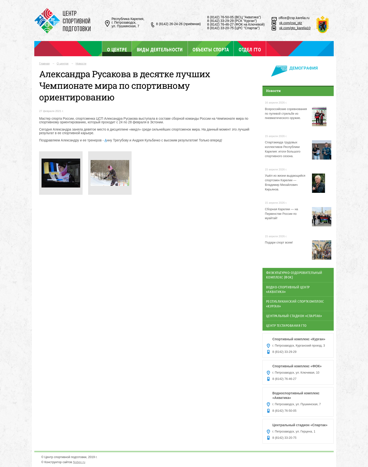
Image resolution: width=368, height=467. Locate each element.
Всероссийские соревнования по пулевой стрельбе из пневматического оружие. (286, 113)
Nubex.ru (79, 462)
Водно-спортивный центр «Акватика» (288, 289)
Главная (44, 63)
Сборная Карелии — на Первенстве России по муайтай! (281, 214)
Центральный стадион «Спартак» (294, 316)
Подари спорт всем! (279, 242)
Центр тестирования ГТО (286, 325)
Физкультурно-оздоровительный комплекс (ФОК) (294, 274)
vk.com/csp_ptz (290, 23)
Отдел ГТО (250, 49)
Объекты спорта (210, 49)
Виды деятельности (160, 49)
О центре (117, 49)
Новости (81, 63)
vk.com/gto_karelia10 (295, 28)
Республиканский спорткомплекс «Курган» (295, 303)
